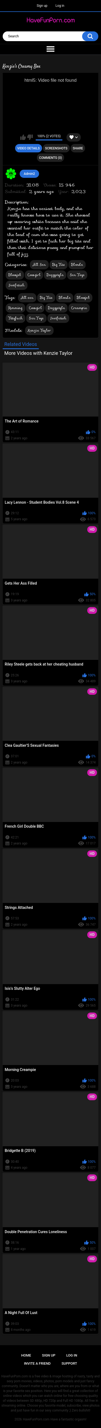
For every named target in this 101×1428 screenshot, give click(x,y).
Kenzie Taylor (39, 330)
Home (26, 1355)
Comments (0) (50, 158)
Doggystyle (55, 274)
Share (78, 148)
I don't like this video (30, 137)
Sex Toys (77, 274)
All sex (27, 297)
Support (69, 1363)
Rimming (15, 307)
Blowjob (14, 274)
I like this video (23, 137)
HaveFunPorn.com (36, 1419)
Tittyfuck (15, 318)
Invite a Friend (37, 1363)
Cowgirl (33, 274)
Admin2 (29, 174)
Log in (59, 6)
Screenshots (56, 148)
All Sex (39, 264)
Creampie (79, 307)
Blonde (77, 264)
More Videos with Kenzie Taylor (38, 353)
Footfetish (16, 285)
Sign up (42, 6)
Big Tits (58, 264)
